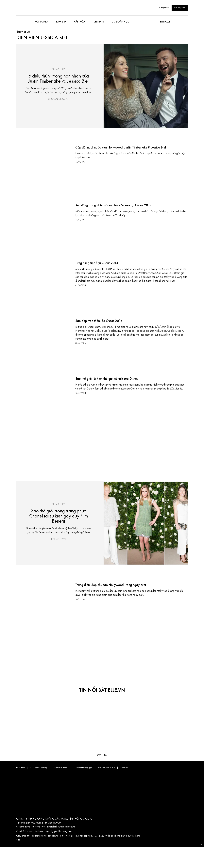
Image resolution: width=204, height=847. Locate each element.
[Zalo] (35, 7)
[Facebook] (18, 7)
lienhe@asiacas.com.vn (64, 827)
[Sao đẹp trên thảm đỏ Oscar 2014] (44, 345)
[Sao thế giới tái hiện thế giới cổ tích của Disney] (44, 402)
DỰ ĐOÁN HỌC (120, 22)
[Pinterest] (41, 7)
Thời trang (40, 22)
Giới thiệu (20, 768)
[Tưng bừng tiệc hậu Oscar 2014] (44, 287)
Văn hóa (79, 22)
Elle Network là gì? (106, 768)
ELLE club (165, 22)
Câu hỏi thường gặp (83, 768)
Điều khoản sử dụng (38, 768)
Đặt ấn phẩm (179, 8)
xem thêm (102, 755)
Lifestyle (99, 22)
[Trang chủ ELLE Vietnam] (100, 8)
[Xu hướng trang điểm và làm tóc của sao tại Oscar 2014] (44, 229)
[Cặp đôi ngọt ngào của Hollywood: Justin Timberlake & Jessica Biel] (44, 171)
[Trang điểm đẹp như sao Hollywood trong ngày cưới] (44, 609)
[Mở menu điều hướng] (17, 22)
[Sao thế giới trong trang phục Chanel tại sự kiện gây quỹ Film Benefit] (146, 523)
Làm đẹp (61, 22)
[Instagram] (24, 7)
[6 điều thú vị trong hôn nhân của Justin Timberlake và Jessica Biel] (146, 86)
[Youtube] (30, 7)
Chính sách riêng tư (61, 768)
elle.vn (55, 836)
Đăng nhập (164, 8)
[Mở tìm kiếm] (186, 22)
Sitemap (124, 768)
